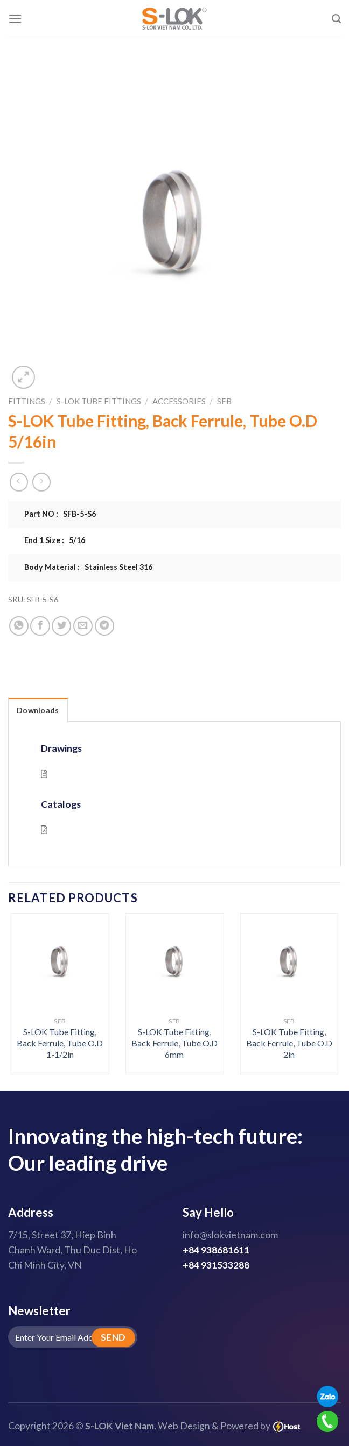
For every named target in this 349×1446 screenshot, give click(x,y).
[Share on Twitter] (61, 626)
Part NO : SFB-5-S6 (60, 513)
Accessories (179, 401)
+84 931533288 (216, 1265)
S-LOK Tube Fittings (99, 401)
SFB (224, 401)
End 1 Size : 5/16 (54, 540)
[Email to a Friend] (83, 626)
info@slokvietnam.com (230, 1235)
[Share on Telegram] (104, 626)
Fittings (26, 401)
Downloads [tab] (38, 710)
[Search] (336, 19)
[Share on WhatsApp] (19, 626)
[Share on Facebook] (40, 626)
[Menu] (15, 19)
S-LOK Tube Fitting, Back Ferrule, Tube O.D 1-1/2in (60, 1043)
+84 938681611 (216, 1250)
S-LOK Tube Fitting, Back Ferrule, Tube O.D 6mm (174, 1043)
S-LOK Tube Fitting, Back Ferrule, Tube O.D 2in (289, 1043)
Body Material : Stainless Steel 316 (88, 567)
